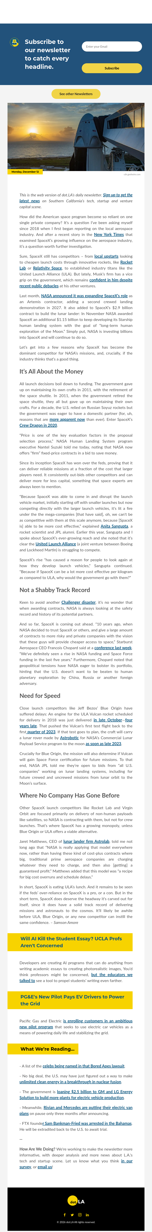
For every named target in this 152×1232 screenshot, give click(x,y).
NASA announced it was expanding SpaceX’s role (84, 295)
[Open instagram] (79, 1215)
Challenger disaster (78, 602)
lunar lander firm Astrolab (86, 841)
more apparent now (67, 419)
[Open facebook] (64, 1215)
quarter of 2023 (40, 731)
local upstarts (106, 256)
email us (45, 1166)
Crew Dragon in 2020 (38, 425)
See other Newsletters (75, 94)
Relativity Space (47, 268)
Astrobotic (69, 737)
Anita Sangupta (114, 526)
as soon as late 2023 (103, 743)
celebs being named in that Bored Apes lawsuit (83, 1066)
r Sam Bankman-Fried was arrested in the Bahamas (87, 1123)
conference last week (113, 647)
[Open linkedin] (87, 1215)
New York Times (109, 234)
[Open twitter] (72, 1215)
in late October (108, 719)
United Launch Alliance (56, 543)
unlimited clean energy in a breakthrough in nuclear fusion (70, 1081)
